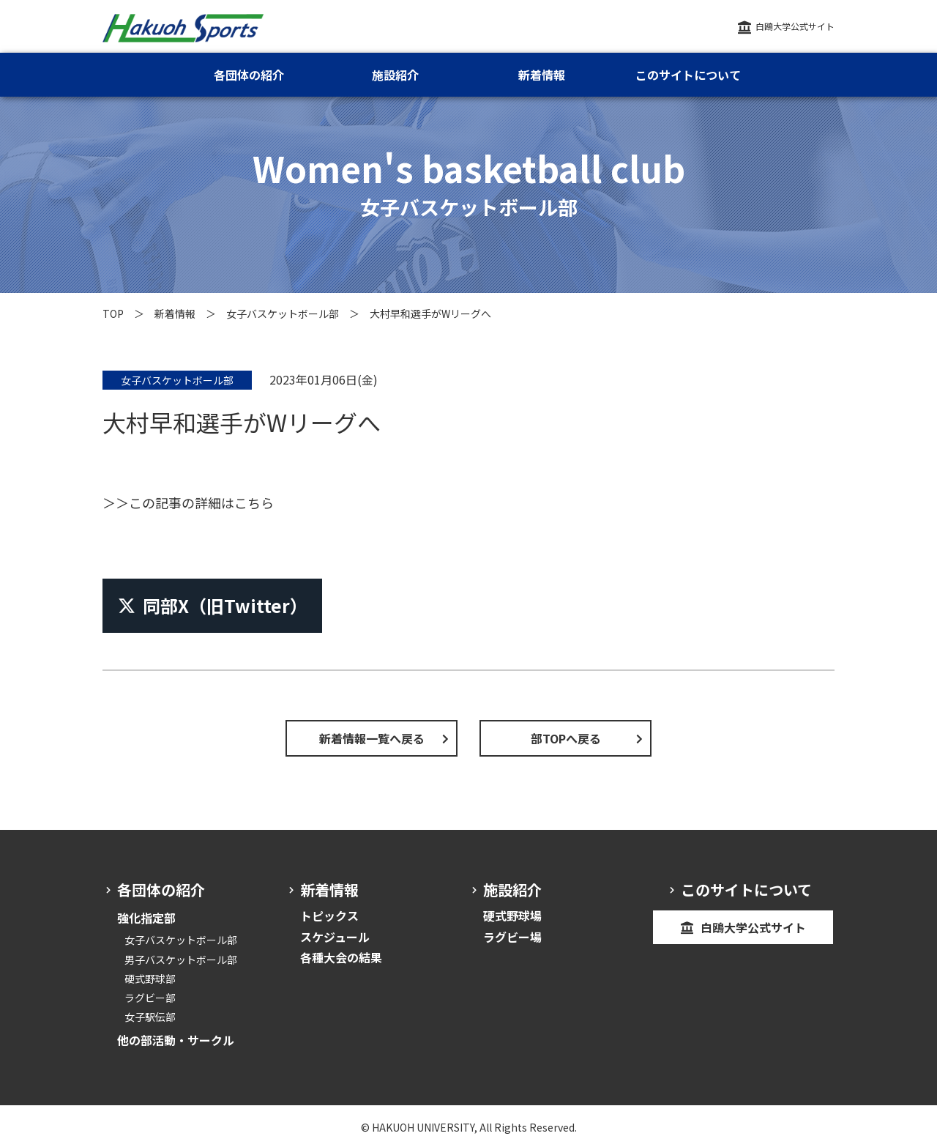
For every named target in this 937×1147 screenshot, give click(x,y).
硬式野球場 (512, 915)
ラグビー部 (150, 997)
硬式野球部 (150, 978)
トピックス (329, 915)
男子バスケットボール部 (180, 959)
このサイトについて (688, 74)
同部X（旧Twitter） (212, 605)
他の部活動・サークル (175, 1040)
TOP (113, 313)
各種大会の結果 (341, 957)
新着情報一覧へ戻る (372, 738)
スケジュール (335, 937)
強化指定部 (146, 918)
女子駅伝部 (150, 1016)
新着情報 (174, 313)
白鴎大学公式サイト (795, 26)
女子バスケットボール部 (282, 313)
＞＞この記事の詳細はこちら (188, 502)
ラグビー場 (512, 937)
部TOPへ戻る (566, 738)
